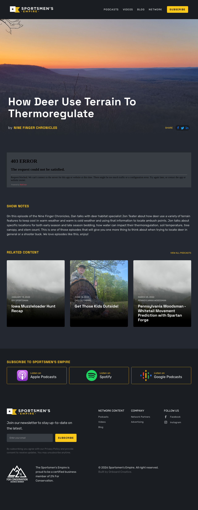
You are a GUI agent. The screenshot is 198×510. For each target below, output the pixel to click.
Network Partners (140, 416)
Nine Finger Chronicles (35, 127)
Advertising (137, 422)
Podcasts (111, 9)
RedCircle (23, 185)
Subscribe (177, 9)
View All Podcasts (180, 253)
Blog (141, 9)
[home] (31, 9)
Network (155, 9)
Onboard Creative (120, 471)
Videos (128, 9)
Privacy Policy (52, 448)
